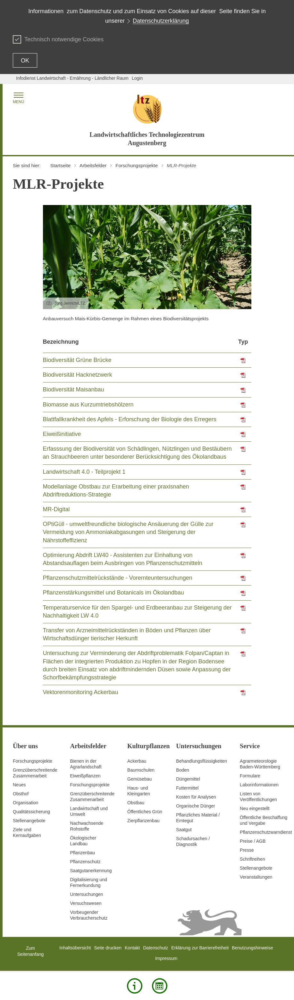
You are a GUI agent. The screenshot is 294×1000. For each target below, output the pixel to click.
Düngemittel (188, 779)
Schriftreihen (252, 859)
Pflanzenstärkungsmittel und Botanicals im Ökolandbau (113, 592)
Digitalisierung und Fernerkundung (88, 882)
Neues (19, 784)
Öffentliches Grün (144, 811)
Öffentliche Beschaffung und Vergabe (263, 820)
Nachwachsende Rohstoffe (87, 826)
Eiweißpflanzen (85, 775)
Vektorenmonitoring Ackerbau (80, 692)
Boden (182, 770)
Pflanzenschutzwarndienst (266, 832)
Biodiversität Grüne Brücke (77, 360)
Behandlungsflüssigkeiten (201, 761)
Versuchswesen (86, 903)
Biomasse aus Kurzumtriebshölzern (88, 404)
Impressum (166, 958)
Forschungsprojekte (32, 761)
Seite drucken (108, 947)
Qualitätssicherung (31, 811)
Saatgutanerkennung (91, 870)
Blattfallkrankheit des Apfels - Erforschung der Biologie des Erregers (129, 419)
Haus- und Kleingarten (138, 790)
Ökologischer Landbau (83, 840)
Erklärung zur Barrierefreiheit (200, 947)
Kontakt (132, 947)
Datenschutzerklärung (161, 21)
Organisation (25, 802)
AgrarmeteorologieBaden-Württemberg (260, 763)
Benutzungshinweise (252, 947)
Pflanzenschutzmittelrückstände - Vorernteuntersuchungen (117, 578)
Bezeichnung (61, 342)
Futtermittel (187, 788)
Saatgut (183, 829)
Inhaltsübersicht (75, 947)
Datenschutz (155, 947)
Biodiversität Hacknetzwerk (77, 375)
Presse (247, 850)
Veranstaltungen (256, 877)
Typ (243, 342)
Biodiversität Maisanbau (73, 389)
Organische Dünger (195, 805)
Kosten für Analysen (196, 796)
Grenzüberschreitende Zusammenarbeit (35, 772)
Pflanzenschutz (85, 861)
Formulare (250, 775)
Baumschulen (141, 770)
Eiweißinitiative (62, 434)
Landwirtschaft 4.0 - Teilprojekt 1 (84, 472)
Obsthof (21, 793)
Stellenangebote (29, 820)
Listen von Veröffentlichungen (258, 796)
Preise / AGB (252, 841)
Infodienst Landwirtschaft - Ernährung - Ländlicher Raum (72, 78)
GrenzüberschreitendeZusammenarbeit (92, 796)
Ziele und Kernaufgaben (27, 832)
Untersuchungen (86, 894)
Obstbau (135, 802)
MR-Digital (56, 509)
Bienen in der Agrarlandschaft (86, 763)
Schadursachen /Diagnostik (193, 841)
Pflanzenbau (82, 852)
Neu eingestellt (255, 808)
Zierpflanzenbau (143, 820)
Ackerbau (136, 761)
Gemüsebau (139, 779)
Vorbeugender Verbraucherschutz (89, 915)
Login (137, 78)
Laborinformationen (259, 784)
